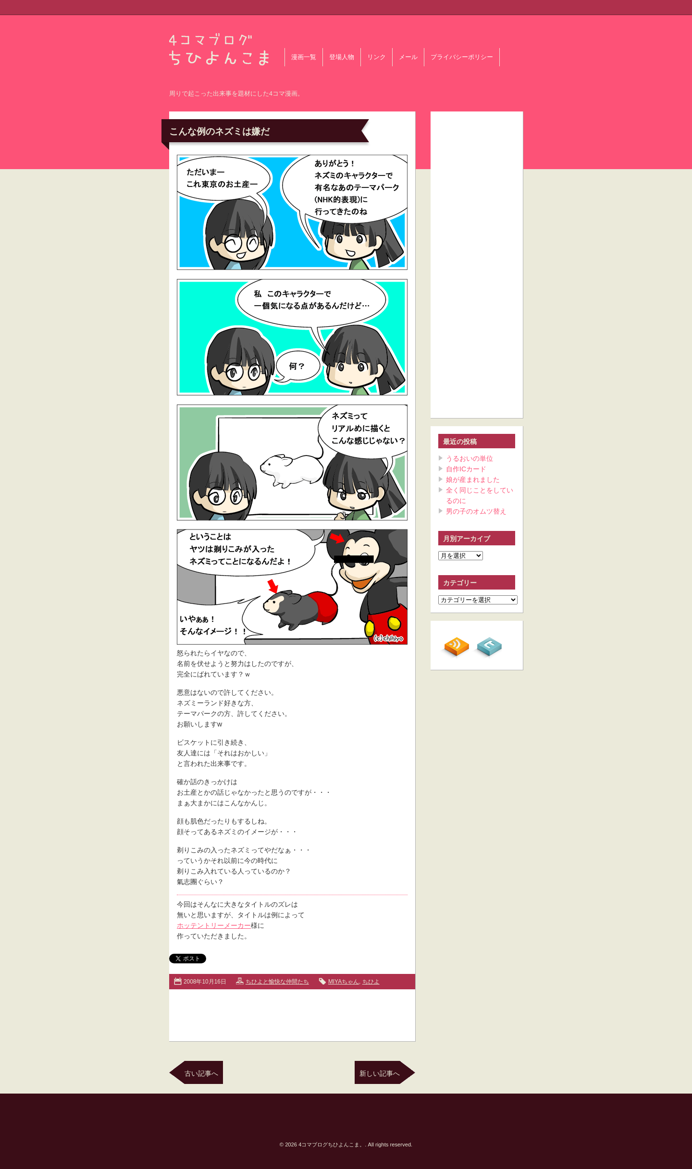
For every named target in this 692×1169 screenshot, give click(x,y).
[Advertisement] (292, 1013)
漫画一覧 (303, 57)
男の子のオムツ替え (476, 511)
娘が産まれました (473, 479)
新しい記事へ (379, 1073)
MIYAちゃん (343, 981)
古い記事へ (201, 1073)
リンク (376, 57)
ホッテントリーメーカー (214, 925)
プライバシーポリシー (462, 57)
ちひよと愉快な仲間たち (277, 981)
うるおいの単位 (469, 458)
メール (408, 57)
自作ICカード (466, 469)
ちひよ (371, 981)
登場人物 (341, 57)
